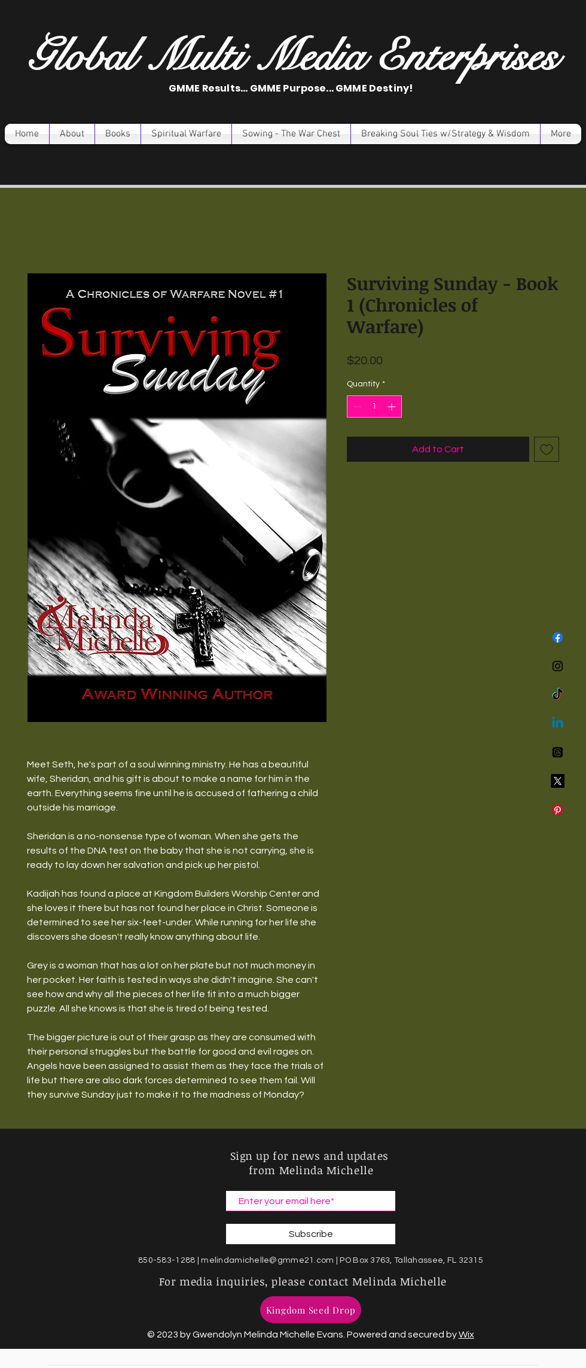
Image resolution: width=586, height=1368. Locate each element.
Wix (466, 1334)
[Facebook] (557, 637)
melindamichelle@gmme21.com (267, 1260)
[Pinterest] (557, 809)
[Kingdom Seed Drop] (310, 1309)
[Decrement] (356, 406)
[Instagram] (557, 666)
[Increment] (392, 406)
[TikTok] (557, 695)
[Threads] (557, 752)
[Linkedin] (557, 723)
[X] (557, 781)
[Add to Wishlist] (546, 449)
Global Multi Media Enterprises (292, 56)
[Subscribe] (310, 1234)
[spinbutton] (374, 406)
